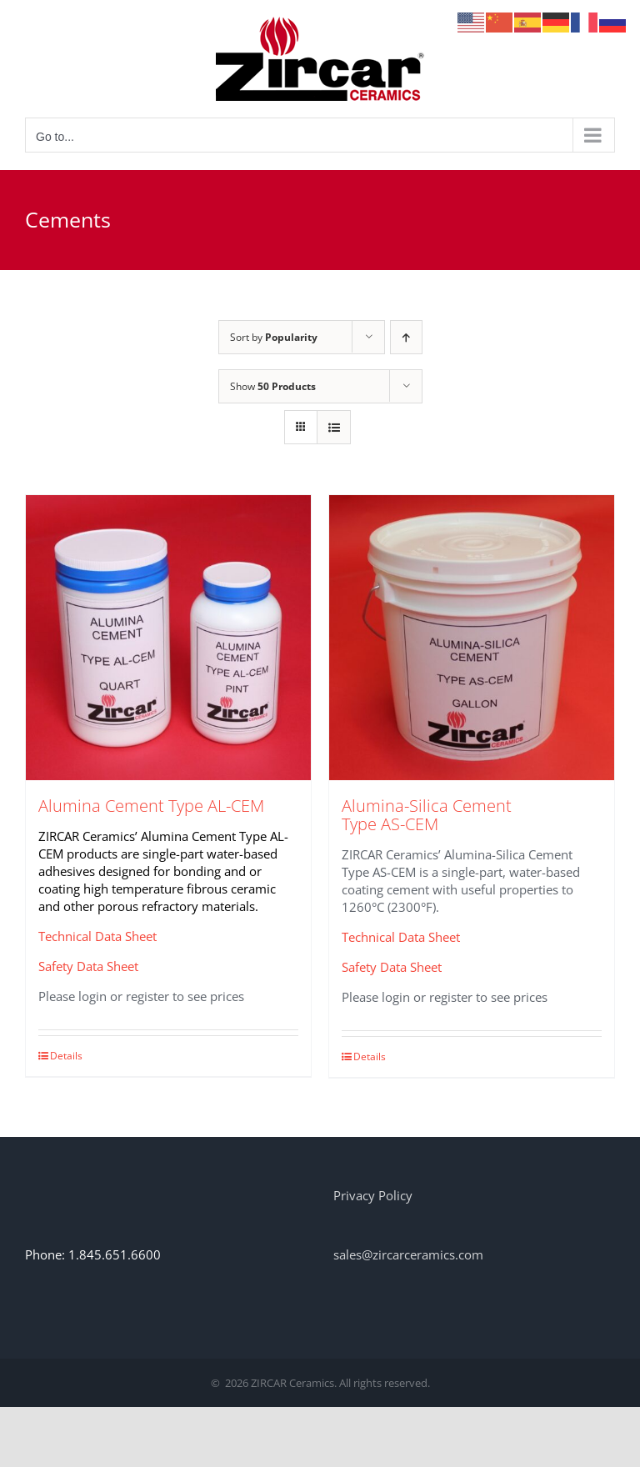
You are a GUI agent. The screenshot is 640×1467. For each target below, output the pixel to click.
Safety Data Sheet (88, 966)
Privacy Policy (372, 1195)
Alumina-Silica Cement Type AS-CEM (427, 814)
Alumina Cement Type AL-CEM (151, 805)
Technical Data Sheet (97, 936)
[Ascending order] (406, 337)
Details (66, 1056)
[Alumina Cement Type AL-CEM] (168, 637)
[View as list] (334, 427)
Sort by (274, 337)
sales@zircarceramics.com (408, 1254)
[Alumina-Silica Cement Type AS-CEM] (471, 637)
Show (273, 386)
